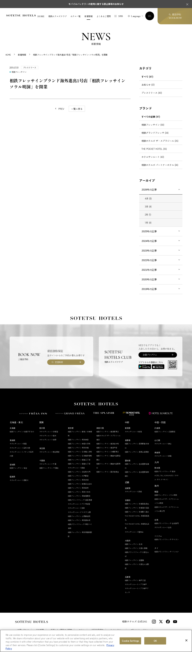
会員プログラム (150, 354)
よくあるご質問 (104, 16)
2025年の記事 (149, 231)
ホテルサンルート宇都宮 (48, 431)
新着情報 (88, 16)
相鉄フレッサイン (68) (152, 124)
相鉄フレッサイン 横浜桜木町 (107, 443)
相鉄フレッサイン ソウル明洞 (165, 495)
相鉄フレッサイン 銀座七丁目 (79, 463)
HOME (41, 16)
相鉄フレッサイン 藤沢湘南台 (107, 471)
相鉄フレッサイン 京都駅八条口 (137, 511)
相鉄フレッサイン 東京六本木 (79, 492)
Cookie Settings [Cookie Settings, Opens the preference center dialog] (130, 640)
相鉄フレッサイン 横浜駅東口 (107, 431)
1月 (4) (148, 222)
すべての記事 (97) (150, 116)
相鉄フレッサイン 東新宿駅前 (79, 496)
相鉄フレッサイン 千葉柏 (48, 468)
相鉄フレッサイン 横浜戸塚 (106, 447)
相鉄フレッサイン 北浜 (133, 544)
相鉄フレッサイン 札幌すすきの (22, 431)
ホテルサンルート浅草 (76, 508)
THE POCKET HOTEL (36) (154, 148)
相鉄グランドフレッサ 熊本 (164, 471)
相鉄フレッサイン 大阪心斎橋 (136, 548)
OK (155, 640)
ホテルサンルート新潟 (133, 431)
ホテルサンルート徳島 (162, 456)
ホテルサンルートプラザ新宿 (79, 504)
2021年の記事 (149, 269)
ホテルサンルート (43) (152, 157)
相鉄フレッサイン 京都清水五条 (137, 507)
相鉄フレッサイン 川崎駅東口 (107, 451)
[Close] (186, 640)
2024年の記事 (149, 241)
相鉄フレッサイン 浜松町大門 (79, 471)
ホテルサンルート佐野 (47, 439)
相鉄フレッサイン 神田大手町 (79, 443)
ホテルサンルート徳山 (162, 443)
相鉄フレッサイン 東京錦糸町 (79, 520)
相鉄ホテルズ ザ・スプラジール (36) (159, 140)
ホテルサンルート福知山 (134, 532)
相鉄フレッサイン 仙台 (18, 468)
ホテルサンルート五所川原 (20, 447)
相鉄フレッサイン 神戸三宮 (135, 580)
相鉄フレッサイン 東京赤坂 (78, 479)
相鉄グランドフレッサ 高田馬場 (80, 500)
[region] (96, 641)
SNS (120, 16)
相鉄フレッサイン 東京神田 (78, 439)
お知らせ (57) (148, 84)
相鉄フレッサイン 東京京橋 (78, 447)
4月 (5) (148, 198)
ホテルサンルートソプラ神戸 (136, 584)
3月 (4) (148, 206)
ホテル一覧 (75, 16)
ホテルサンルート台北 (162, 527)
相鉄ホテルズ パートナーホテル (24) (159, 165)
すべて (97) (147, 76)
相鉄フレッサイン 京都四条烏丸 (137, 503)
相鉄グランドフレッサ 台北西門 (166, 523)
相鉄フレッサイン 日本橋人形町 (80, 451)
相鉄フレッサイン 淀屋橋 (134, 560)
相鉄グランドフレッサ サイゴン (166, 539)
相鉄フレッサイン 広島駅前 (164, 431)
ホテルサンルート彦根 (133, 491)
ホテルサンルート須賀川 (19, 480)
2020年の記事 (149, 279)
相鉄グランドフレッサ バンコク (166, 551)
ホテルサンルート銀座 (76, 467)
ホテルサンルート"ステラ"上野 (79, 512)
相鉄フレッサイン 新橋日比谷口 (80, 483)
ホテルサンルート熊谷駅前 (49, 452)
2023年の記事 (149, 250)
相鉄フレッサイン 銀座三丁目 (79, 459)
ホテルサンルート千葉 (47, 464)
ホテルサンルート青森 (18, 443)
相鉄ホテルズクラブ (57, 16)
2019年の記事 (149, 289)
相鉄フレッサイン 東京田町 (78, 488)
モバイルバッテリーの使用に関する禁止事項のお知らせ (95, 4)
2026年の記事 (149, 189)
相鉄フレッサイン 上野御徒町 (79, 516)
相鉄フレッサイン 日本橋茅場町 (80, 455)
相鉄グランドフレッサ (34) (155, 132)
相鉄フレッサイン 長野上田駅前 (137, 452)
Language (136, 16)
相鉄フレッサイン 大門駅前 (78, 475)
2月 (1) (148, 214)
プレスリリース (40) (151, 92)
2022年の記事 (149, 260)
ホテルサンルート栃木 (47, 435)
